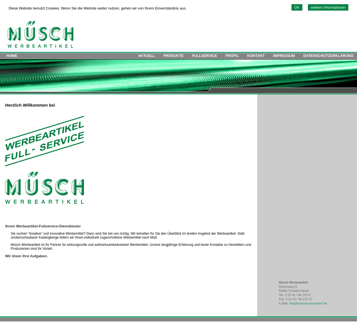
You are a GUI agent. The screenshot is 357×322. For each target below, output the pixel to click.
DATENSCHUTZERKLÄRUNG (328, 56)
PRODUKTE (173, 56)
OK (297, 7)
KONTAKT (256, 56)
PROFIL (232, 56)
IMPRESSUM (284, 56)
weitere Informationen (328, 7)
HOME (11, 56)
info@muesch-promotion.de (308, 303)
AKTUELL (146, 56)
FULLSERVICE (204, 56)
